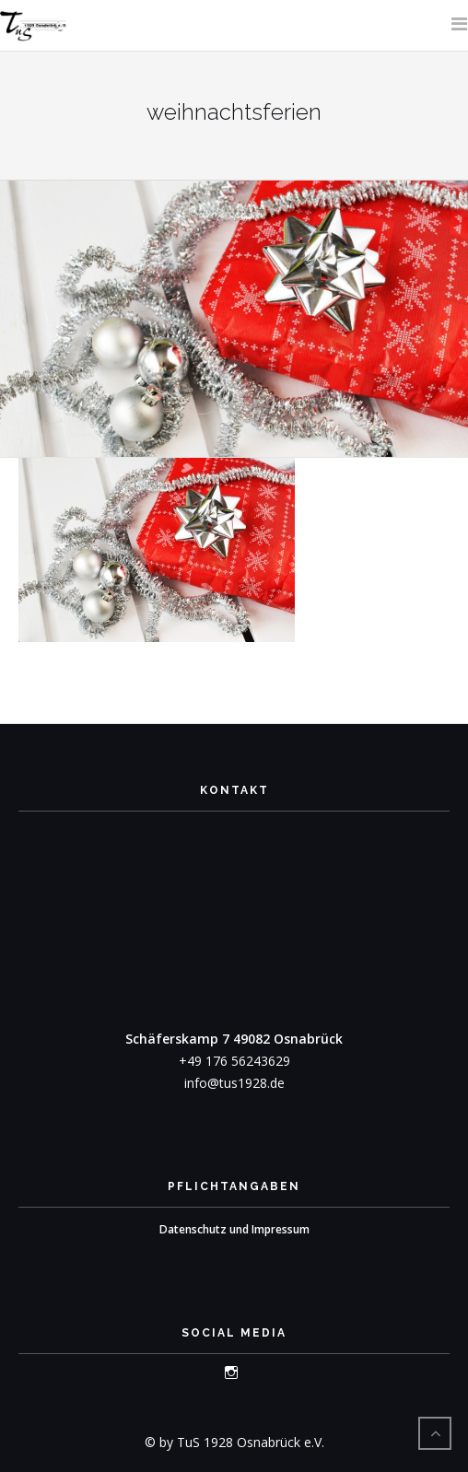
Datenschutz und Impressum (234, 1229)
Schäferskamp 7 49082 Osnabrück (234, 1038)
